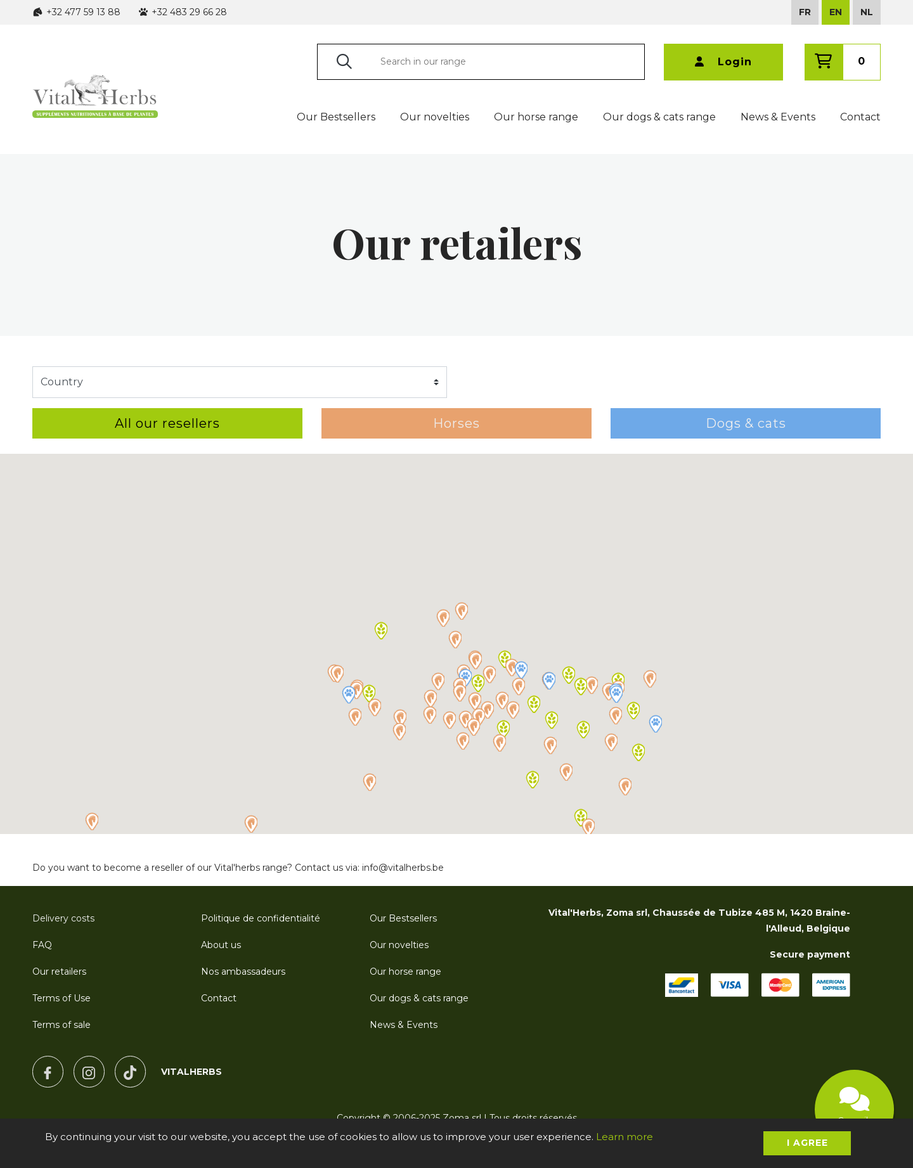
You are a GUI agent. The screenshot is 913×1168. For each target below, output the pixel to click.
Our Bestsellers (336, 117)
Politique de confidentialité (260, 918)
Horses (456, 423)
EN (835, 12)
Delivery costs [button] (63, 918)
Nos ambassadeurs (243, 971)
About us (221, 945)
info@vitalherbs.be (403, 867)
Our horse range (536, 117)
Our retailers (59, 971)
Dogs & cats (746, 423)
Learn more (624, 1137)
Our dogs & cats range (659, 117)
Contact (860, 117)
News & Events (778, 117)
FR (805, 12)
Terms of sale (61, 1024)
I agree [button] (807, 1142)
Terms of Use (61, 998)
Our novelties (434, 117)
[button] (461, 611)
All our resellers (167, 423)
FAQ (42, 945)
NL (866, 12)
